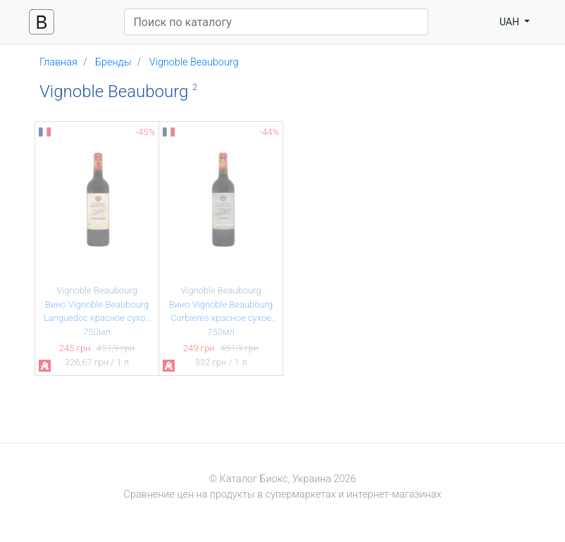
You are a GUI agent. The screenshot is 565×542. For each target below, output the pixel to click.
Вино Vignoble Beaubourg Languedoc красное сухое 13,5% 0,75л (97, 318)
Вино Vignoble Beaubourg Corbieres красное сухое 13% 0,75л (221, 318)
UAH (510, 21)
